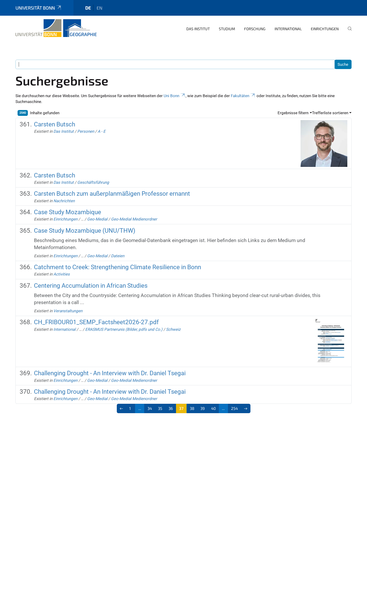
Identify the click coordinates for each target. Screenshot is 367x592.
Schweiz (173, 329)
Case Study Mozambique (67, 212)
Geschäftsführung (93, 182)
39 (202, 408)
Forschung (254, 28)
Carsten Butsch (54, 124)
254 (234, 408)
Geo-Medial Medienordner (134, 219)
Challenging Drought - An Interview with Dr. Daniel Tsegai (110, 373)
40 (213, 408)
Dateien (117, 256)
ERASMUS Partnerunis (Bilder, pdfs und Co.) (123, 329)
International (288, 28)
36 (171, 408)
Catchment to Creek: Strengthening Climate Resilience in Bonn (117, 267)
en (99, 8)
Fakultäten (243, 95)
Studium (227, 28)
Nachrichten (64, 201)
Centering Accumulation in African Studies (90, 285)
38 (192, 408)
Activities (61, 274)
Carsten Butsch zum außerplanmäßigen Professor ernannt (112, 193)
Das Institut (198, 28)
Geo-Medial (97, 219)
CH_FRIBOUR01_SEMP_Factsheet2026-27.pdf (96, 322)
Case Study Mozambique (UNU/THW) (84, 230)
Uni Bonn (175, 95)
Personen (85, 131)
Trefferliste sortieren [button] (330, 112)
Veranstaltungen (67, 311)
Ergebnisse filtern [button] (293, 112)
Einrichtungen (325, 28)
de (88, 8)
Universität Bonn (38, 8)
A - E (102, 131)
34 (149, 408)
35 (160, 408)
